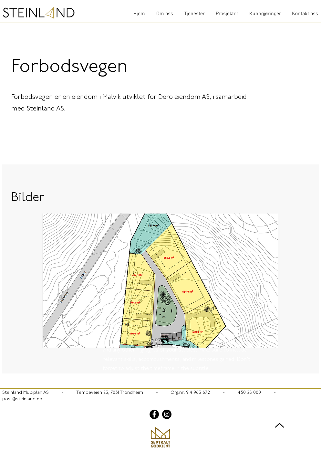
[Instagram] (166, 414)
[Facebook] (154, 414)
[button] (160, 281)
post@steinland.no (22, 399)
